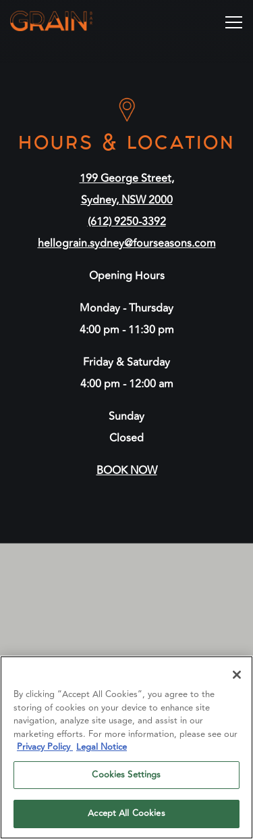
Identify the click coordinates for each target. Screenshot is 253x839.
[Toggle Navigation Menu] (234, 22)
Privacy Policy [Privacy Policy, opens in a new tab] (45, 747)
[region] (126, 747)
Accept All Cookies (126, 813)
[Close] (237, 675)
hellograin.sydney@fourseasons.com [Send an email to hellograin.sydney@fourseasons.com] (127, 243)
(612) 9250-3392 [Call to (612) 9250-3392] (127, 222)
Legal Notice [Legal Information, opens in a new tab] (101, 747)
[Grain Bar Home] (69, 20)
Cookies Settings (126, 775)
